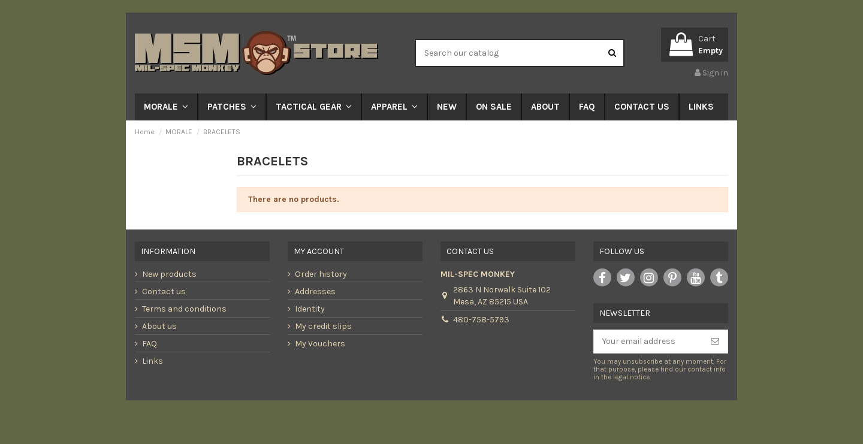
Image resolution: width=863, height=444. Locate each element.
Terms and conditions (184, 309)
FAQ (149, 344)
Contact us (164, 291)
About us (159, 326)
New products (169, 274)
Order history (321, 274)
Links (152, 361)
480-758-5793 (481, 320)
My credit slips (323, 326)
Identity (310, 309)
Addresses (315, 291)
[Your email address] (648, 341)
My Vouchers (320, 344)
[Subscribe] (715, 341)
